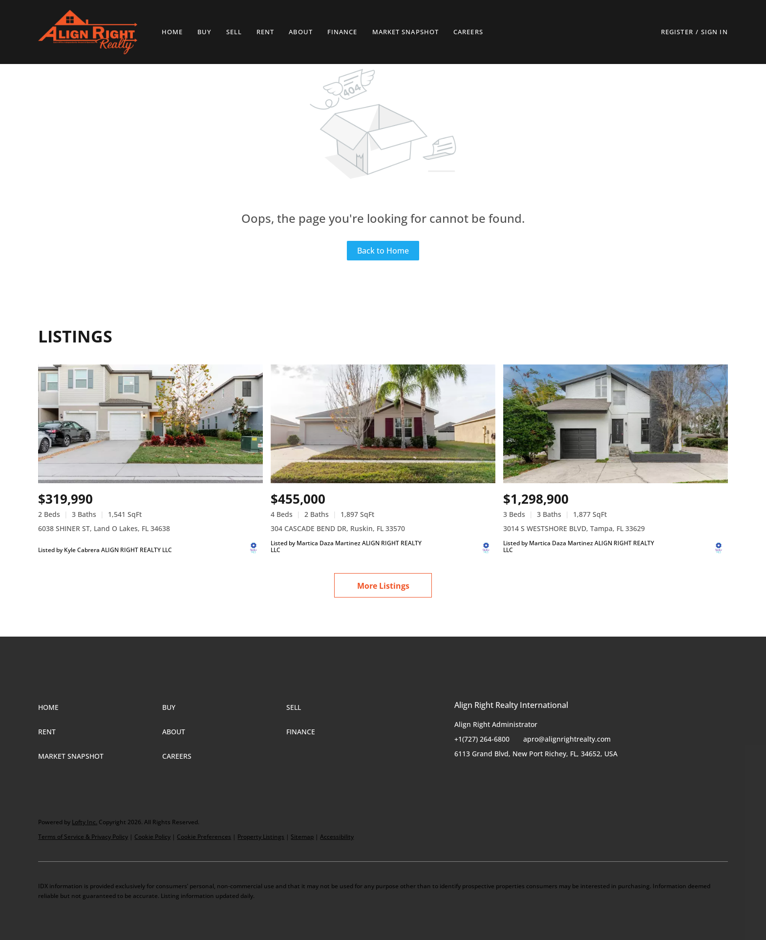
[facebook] (461, 776)
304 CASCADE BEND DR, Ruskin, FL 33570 (338, 528)
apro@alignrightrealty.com (567, 739)
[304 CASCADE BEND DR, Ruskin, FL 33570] (383, 424)
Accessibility (337, 837)
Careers (468, 31)
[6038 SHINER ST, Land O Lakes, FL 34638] (150, 424)
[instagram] (500, 776)
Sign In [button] (714, 31)
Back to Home (383, 250)
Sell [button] (234, 31)
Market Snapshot (405, 31)
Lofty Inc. (84, 822)
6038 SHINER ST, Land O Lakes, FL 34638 (104, 528)
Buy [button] (204, 31)
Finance (342, 31)
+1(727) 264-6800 (482, 739)
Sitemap (302, 837)
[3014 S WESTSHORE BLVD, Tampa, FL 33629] (615, 424)
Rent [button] (265, 31)
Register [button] (677, 31)
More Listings (383, 585)
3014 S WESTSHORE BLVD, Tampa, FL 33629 (574, 528)
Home (172, 31)
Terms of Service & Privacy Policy (83, 837)
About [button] (301, 31)
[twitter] (481, 776)
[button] (87, 32)
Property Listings (260, 837)
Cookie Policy (152, 837)
